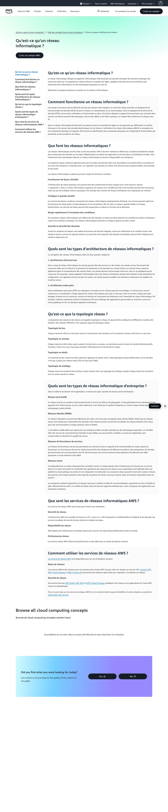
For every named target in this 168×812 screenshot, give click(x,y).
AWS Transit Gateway (56, 572)
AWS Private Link (75, 572)
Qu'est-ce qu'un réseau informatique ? (26, 73)
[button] (24, 11)
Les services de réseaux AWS (59, 559)
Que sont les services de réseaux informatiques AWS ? (29, 123)
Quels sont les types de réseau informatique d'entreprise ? (26, 114)
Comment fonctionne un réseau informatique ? (27, 80)
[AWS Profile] (161, 3)
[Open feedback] (165, 406)
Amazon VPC (145, 569)
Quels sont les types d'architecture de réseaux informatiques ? (27, 97)
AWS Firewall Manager (95, 583)
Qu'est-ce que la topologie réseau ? (28, 105)
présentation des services (58, 595)
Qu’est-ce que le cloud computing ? (30, 32)
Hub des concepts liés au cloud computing (65, 32)
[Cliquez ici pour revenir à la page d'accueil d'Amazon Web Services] (8, 13)
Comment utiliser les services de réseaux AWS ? (28, 130)
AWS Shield (70, 583)
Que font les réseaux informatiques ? (25, 88)
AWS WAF (80, 583)
